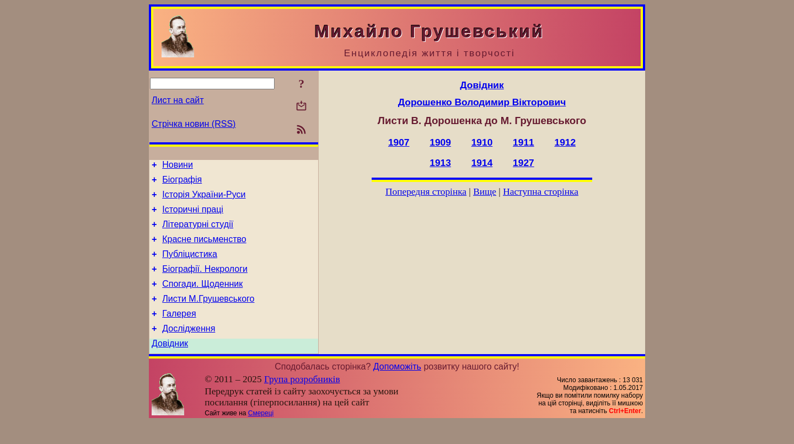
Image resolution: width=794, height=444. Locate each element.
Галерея (179, 331)
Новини (177, 166)
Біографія (182, 183)
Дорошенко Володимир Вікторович (482, 102)
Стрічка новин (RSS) (193, 124)
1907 (399, 142)
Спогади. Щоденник (202, 298)
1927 (523, 162)
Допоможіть (397, 388)
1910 (482, 142)
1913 (440, 162)
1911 (523, 142)
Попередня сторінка (425, 191)
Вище (484, 191)
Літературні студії (197, 232)
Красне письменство (204, 249)
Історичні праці (192, 216)
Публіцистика (189, 265)
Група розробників (302, 400)
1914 (482, 162)
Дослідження (188, 348)
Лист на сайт (178, 100)
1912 (565, 142)
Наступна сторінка (540, 191)
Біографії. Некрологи (205, 282)
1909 (440, 142)
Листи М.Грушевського (208, 315)
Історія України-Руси (203, 199)
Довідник (170, 365)
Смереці (260, 434)
